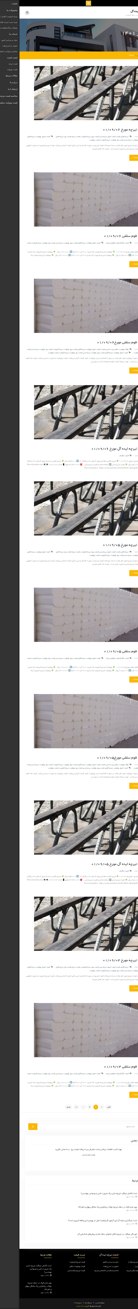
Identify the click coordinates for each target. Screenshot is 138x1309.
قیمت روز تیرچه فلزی (43, 135)
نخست (78, 1302)
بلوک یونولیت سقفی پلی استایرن (97, 348)
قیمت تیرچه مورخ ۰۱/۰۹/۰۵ (104, 544)
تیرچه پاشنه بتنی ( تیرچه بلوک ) (121, 1261)
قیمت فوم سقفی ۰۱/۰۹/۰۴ (105, 1066)
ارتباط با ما (68, 1302)
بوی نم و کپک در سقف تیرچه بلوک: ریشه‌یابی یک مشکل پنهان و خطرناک (88, 1206)
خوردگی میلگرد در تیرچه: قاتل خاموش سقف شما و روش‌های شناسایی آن (88, 1233)
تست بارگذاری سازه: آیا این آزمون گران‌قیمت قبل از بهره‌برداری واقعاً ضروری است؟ (83, 1219)
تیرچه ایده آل (119, 11)
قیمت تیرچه (56, 135)
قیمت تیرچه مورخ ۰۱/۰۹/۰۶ (104, 129)
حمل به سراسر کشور (91, 1261)
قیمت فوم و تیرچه (93, 242)
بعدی (49, 1106)
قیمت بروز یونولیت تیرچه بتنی (115, 139)
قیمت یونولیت (75, 139)
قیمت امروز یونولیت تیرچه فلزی (19, 135)
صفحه (83, 1302)
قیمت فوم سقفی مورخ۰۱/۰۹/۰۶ (101, 341)
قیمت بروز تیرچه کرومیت (70, 135)
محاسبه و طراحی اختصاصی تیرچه (87, 1269)
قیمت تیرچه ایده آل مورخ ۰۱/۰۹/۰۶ (99, 448)
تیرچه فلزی (105, 135)
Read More (118, 157)
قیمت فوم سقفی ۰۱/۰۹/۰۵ (105, 650)
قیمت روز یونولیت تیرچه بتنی (22, 348)
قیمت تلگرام (104, 242)
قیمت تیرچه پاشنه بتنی (57, 1269)
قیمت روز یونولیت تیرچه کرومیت (92, 139)
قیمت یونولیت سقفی (58, 1265)
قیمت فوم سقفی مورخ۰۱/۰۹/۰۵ (101, 757)
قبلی (89, 1106)
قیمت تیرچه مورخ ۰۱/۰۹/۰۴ (104, 959)
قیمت (99, 135)
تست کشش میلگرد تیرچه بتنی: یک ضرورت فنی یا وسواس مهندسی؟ (89, 1192)
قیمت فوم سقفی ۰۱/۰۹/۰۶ (105, 235)
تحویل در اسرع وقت (91, 1265)
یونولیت (117, 352)
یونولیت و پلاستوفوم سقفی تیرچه (120, 1269)
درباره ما (59, 1302)
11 (57, 1106)
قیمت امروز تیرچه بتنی (88, 135)
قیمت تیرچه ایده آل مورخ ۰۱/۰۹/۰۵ (99, 863)
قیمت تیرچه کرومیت (58, 1261)
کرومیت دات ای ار (63, 1305)
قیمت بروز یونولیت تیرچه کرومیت (45, 348)
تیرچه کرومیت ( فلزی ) (124, 1265)
